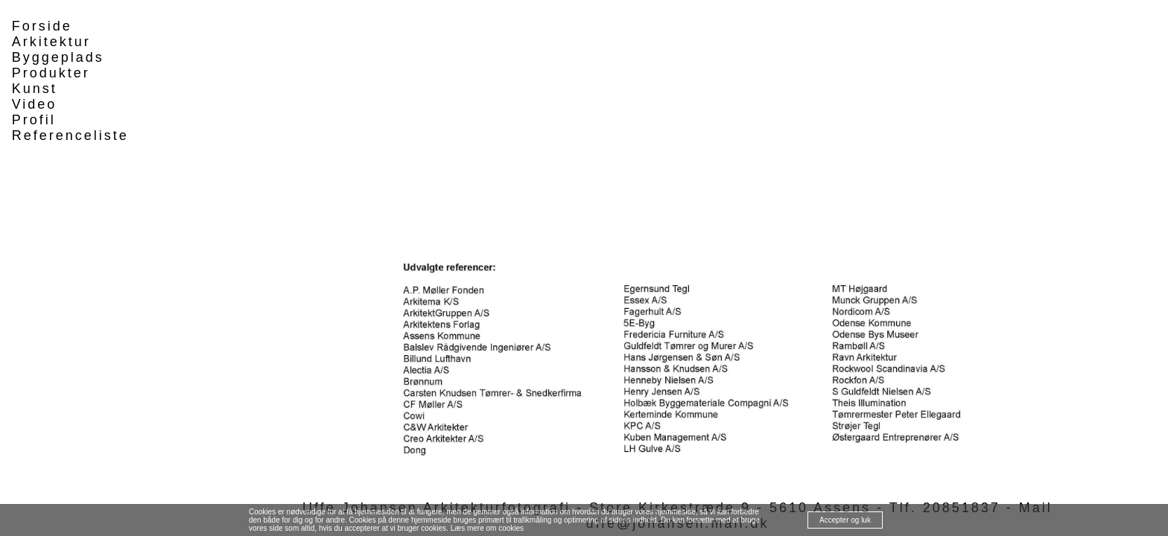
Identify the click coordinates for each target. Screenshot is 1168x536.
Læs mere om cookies (487, 528)
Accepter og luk (845, 520)
